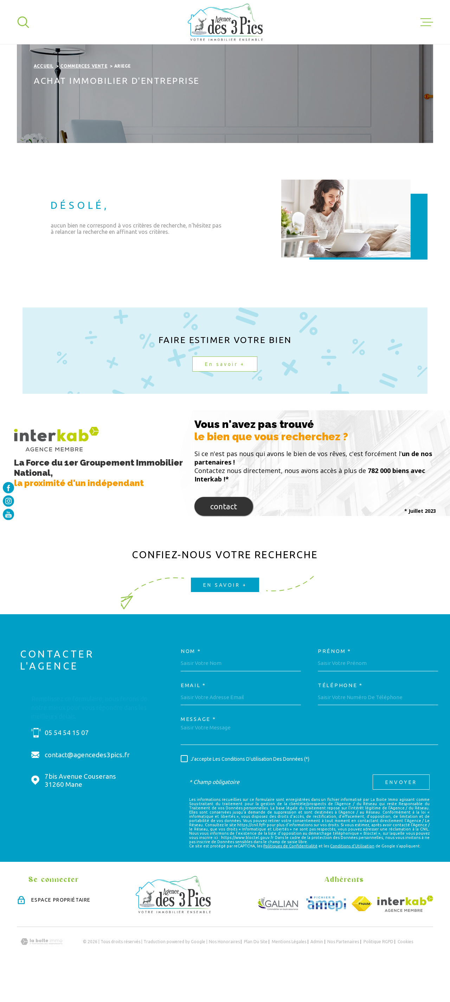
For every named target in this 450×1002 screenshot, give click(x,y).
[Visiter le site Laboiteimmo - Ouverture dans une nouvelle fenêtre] (41, 970)
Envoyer (401, 811)
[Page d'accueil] (225, 22)
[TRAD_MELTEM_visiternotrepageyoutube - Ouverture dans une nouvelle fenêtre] (8, 514)
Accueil (43, 95)
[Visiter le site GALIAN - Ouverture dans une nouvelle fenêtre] (278, 933)
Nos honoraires (224, 971)
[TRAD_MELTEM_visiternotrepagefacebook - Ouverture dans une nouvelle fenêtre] (8, 487)
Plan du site (256, 971)
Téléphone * (340, 714)
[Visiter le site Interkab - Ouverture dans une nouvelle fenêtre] (405, 933)
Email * (193, 714)
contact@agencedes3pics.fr (87, 784)
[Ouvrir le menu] (426, 22)
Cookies (405, 971)
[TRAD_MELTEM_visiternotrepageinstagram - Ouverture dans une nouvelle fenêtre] (8, 501)
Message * (198, 748)
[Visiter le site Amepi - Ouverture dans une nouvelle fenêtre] (326, 933)
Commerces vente (84, 95)
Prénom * (334, 680)
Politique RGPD (378, 971)
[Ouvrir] (23, 22)
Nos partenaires (343, 971)
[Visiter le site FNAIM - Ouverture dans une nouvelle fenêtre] (362, 933)
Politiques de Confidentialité (290, 875)
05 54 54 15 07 (67, 762)
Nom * (191, 680)
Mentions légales (289, 971)
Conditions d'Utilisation (352, 875)
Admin (316, 971)
